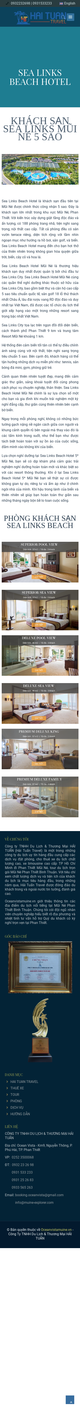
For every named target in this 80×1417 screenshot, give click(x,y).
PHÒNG (16, 1101)
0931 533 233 (22, 1172)
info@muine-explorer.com (34, 1203)
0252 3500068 (23, 1157)
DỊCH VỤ (16, 1108)
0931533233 (42, 3)
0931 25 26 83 (22, 1180)
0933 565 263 (22, 1187)
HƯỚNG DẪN (20, 1114)
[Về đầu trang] (70, 1399)
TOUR (14, 1095)
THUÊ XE (17, 1088)
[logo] (40, 16)
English (67, 3)
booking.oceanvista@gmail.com (39, 1195)
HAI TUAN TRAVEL (24, 1082)
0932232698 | (21, 3)
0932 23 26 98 (23, 1165)
